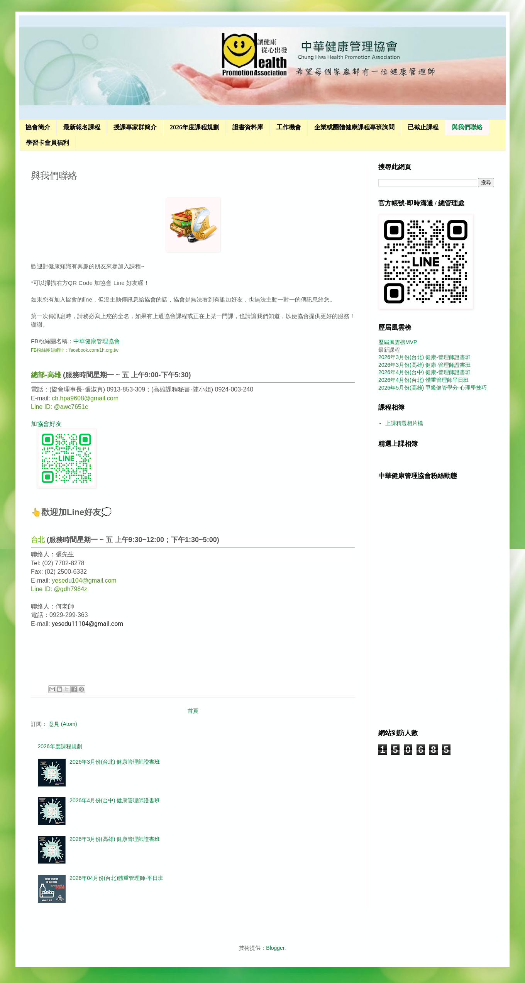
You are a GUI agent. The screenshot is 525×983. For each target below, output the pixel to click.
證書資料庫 (247, 127)
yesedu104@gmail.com (84, 580)
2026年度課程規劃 (194, 127)
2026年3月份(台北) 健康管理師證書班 (114, 762)
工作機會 (288, 127)
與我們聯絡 (467, 127)
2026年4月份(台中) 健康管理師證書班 (114, 800)
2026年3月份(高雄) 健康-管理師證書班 (424, 365)
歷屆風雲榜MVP (397, 342)
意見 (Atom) (63, 724)
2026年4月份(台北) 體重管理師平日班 (423, 380)
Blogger (275, 948)
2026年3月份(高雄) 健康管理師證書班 (114, 839)
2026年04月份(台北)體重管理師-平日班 (116, 878)
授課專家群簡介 (135, 127)
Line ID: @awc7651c (59, 406)
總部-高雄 (46, 375)
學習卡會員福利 (47, 142)
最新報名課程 (81, 127)
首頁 (193, 711)
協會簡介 (37, 127)
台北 (38, 540)
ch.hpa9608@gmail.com (85, 398)
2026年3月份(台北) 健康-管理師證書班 (424, 357)
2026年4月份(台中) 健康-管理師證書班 (424, 372)
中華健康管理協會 (96, 341)
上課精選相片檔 (404, 423)
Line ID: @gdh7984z (59, 589)
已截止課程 (423, 127)
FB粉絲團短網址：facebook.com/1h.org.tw (75, 350)
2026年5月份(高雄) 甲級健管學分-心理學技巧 (432, 388)
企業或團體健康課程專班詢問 (354, 127)
